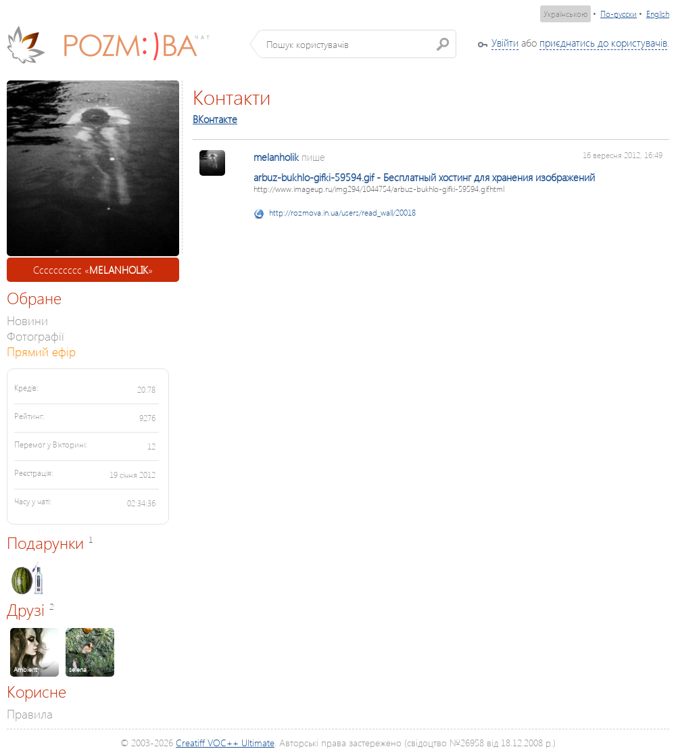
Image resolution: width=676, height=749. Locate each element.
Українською (565, 14)
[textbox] (358, 44)
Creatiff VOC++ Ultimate (225, 742)
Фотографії (35, 335)
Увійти (504, 42)
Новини (27, 320)
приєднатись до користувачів (603, 42)
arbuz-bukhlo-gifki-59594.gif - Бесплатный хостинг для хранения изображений (424, 177)
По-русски (618, 14)
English (657, 14)
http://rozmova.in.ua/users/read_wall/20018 (342, 213)
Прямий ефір (41, 351)
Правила (30, 713)
